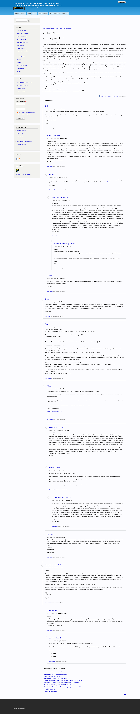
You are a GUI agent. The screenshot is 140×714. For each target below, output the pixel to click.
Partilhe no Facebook (105, 96)
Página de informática (22, 51)
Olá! (46, 106)
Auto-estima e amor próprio (61, 497)
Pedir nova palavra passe (23, 114)
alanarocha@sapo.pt (106, 182)
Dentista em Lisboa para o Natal (53, 672)
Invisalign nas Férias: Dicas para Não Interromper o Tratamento (61, 682)
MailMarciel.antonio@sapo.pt (54, 411)
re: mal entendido (55, 638)
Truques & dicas (21, 56)
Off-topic (19, 71)
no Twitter (115, 96)
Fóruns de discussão (22, 65)
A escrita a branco (21, 30)
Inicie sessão (48, 128)
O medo (52, 174)
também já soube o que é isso (64, 244)
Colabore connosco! (21, 130)
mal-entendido (52, 610)
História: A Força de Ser (50, 691)
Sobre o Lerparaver (21, 138)
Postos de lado (54, 468)
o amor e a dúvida (53, 136)
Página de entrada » (48, 28)
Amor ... (47, 324)
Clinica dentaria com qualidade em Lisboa (55, 674)
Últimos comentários (55, 13)
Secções (18, 27)
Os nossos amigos (21, 39)
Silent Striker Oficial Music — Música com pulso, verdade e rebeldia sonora (65, 687)
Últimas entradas (43, 13)
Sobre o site (65, 13)
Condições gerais (21, 146)
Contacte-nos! (20, 136)
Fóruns (34, 13)
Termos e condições (21, 144)
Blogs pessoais (20, 68)
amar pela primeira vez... (60, 198)
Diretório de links (21, 48)
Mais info (59, 5)
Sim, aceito (121, 2)
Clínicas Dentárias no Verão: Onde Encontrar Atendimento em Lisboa (63, 680)
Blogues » (57, 28)
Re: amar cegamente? (53, 565)
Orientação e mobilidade (23, 33)
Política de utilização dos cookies (24, 141)
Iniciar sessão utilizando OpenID (26, 112)
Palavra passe (19, 106)
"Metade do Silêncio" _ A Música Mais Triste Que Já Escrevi (60, 684)
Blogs (29, 13)
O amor (49, 276)
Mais (125, 694)
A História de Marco (49, 689)
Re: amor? (51, 534)
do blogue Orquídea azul (66, 28)
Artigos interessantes (22, 36)
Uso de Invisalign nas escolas (52, 676)
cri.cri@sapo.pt (58, 89)
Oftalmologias (20, 45)
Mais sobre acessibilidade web (23, 174)
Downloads (19, 54)
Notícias (17, 13)
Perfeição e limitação (56, 427)
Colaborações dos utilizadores (24, 82)
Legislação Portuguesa (22, 42)
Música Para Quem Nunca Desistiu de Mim (56, 678)
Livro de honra (20, 133)
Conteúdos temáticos (22, 85)
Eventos (23, 13)
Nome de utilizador (21, 101)
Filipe (49, 386)
